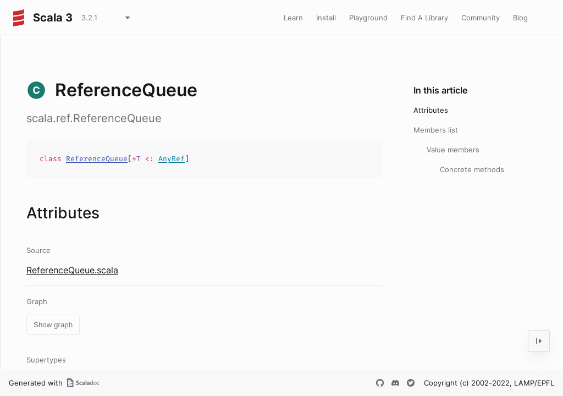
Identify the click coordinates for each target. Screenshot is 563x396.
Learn (293, 17)
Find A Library (424, 17)
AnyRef (171, 158)
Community (480, 17)
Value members (453, 149)
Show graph (53, 325)
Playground (368, 17)
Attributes (430, 110)
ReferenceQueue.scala (72, 270)
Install (326, 17)
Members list (435, 129)
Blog (520, 17)
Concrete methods (472, 169)
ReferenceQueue (97, 158)
